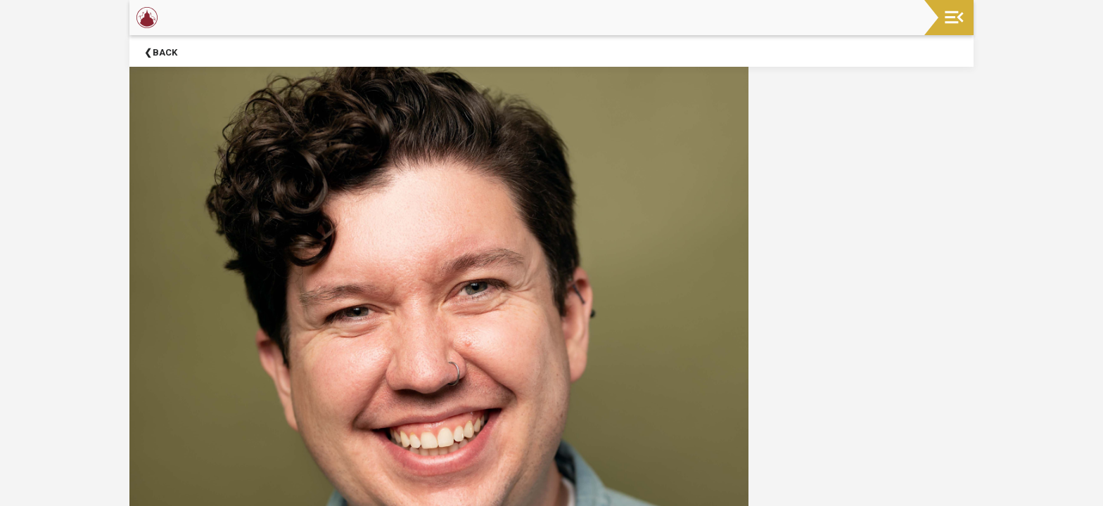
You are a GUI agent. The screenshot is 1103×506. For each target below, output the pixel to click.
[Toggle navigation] (954, 17)
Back (165, 52)
